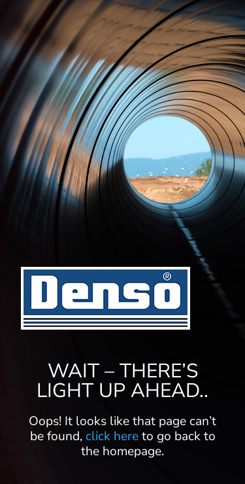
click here (112, 436)
